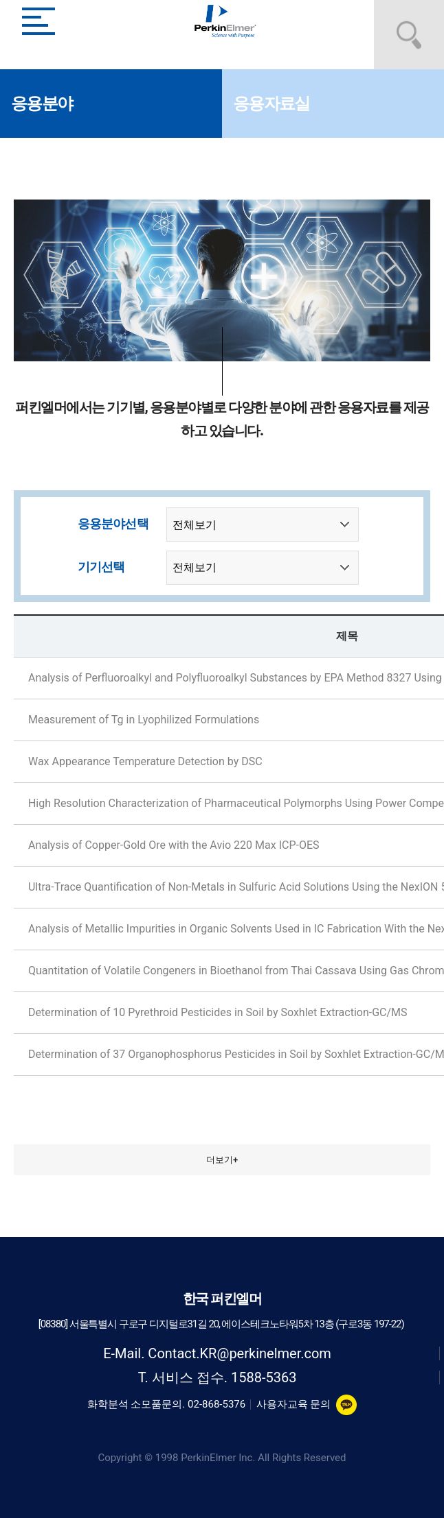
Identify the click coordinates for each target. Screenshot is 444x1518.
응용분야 (41, 103)
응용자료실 (271, 103)
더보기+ (222, 1160)
